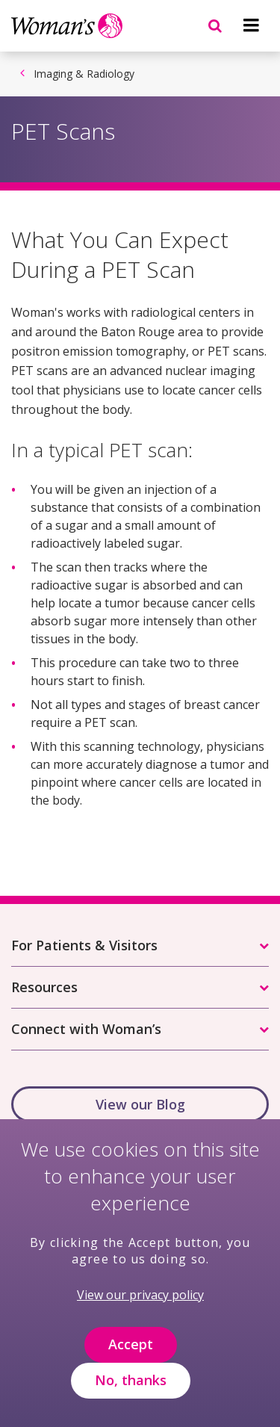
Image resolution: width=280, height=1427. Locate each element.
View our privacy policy (140, 1309)
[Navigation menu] (251, 25)
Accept (130, 1359)
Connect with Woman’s (86, 1029)
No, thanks (131, 1395)
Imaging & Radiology (84, 73)
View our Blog (140, 1104)
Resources (44, 987)
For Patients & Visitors (84, 945)
